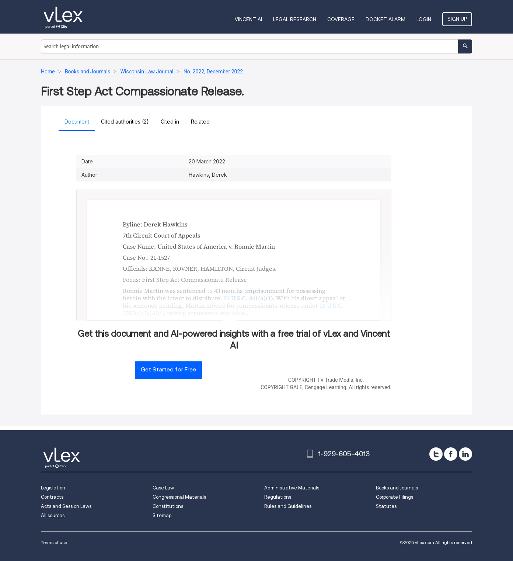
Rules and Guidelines (287, 506)
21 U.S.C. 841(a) (245, 298)
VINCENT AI (248, 19)
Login (423, 19)
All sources (52, 515)
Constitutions (168, 506)
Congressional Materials (179, 497)
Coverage (341, 19)
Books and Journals (397, 488)
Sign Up (457, 19)
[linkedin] (465, 454)
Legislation (53, 488)
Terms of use (54, 542)
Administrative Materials (291, 488)
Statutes (386, 506)
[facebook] (450, 454)
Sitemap (162, 515)
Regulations (277, 497)
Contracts (52, 497)
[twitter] (436, 454)
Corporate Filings (394, 497)
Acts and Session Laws (66, 506)
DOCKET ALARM (385, 19)
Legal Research (294, 19)
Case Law (163, 488)
